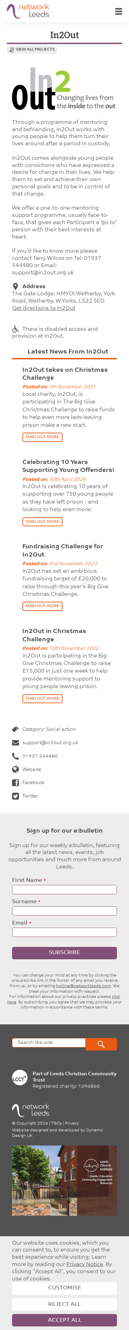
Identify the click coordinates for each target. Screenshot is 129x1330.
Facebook (28, 782)
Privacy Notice (84, 1264)
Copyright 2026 (32, 1123)
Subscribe (64, 953)
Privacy (72, 1123)
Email (20, 923)
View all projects (35, 50)
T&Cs (56, 1123)
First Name (27, 880)
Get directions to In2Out (43, 308)
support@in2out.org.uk (45, 743)
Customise (64, 1288)
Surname (24, 902)
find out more (42, 437)
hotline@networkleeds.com (83, 986)
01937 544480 (35, 756)
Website (26, 769)
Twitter (25, 796)
